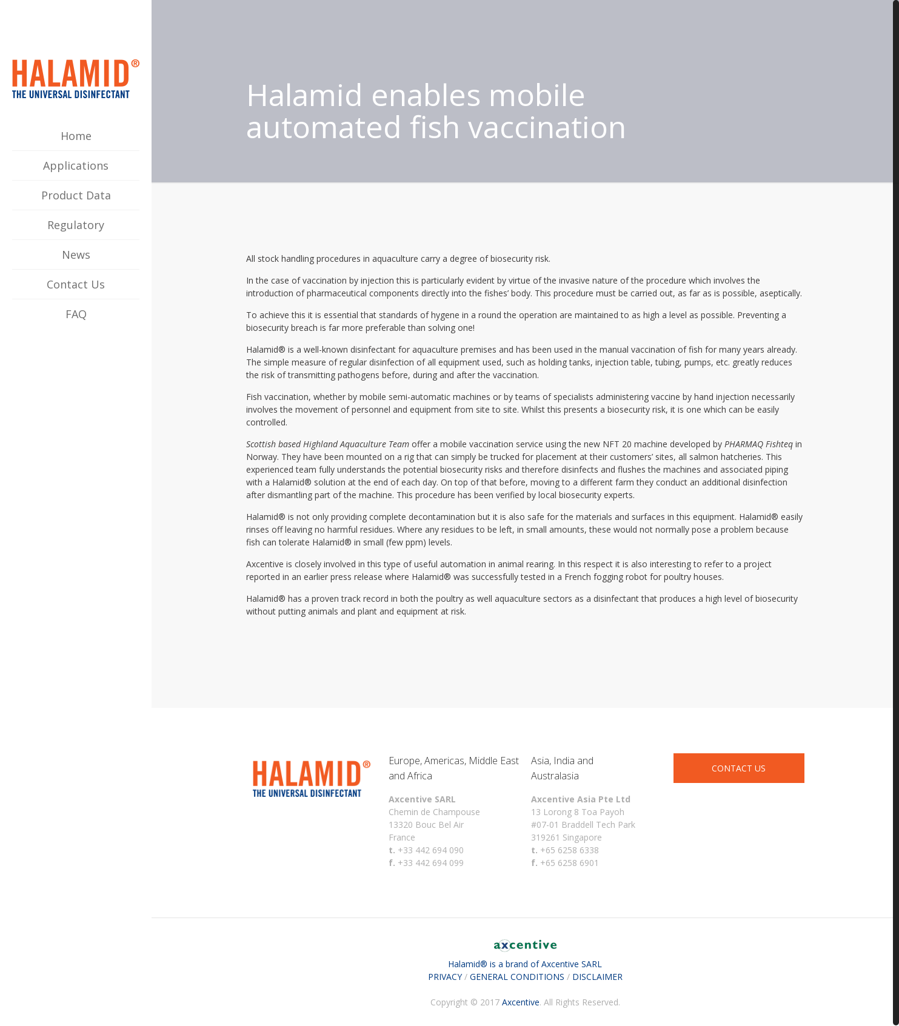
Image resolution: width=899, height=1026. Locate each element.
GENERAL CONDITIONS (517, 976)
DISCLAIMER (597, 976)
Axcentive (521, 1002)
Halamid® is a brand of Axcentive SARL (525, 957)
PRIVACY (445, 976)
